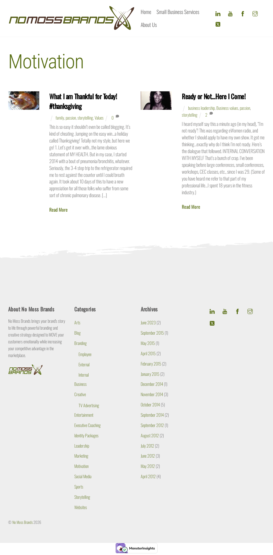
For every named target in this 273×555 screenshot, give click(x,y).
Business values (227, 108)
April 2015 (148, 353)
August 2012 (150, 435)
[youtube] (230, 12)
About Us (149, 25)
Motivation (81, 466)
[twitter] (218, 23)
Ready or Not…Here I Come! (214, 96)
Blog (77, 333)
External (84, 364)
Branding (80, 343)
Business (80, 384)
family (60, 118)
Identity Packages (86, 435)
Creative (80, 394)
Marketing (81, 456)
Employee (85, 354)
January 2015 (150, 374)
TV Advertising (89, 405)
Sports (78, 486)
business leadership (201, 108)
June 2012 (148, 456)
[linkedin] (218, 12)
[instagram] (255, 12)
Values (99, 118)
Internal (84, 375)
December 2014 (152, 384)
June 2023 (148, 322)
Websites (80, 507)
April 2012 (148, 476)
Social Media (82, 476)
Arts (77, 322)
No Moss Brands (22, 522)
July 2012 (147, 445)
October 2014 (150, 404)
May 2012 (148, 466)
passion (71, 118)
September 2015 (152, 333)
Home (146, 12)
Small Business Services (178, 12)
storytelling (85, 118)
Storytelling (82, 497)
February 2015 (151, 363)
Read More (58, 209)
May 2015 (148, 343)
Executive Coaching (87, 425)
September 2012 (152, 425)
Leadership (81, 445)
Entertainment (83, 415)
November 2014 (152, 394)
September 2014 (152, 415)
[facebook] (242, 12)
